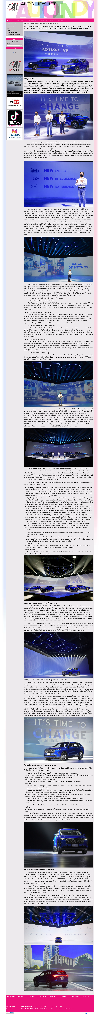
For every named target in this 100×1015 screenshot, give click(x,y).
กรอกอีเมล (8, 43)
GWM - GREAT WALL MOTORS (33, 23)
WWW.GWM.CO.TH (30, 88)
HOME (25, 23)
